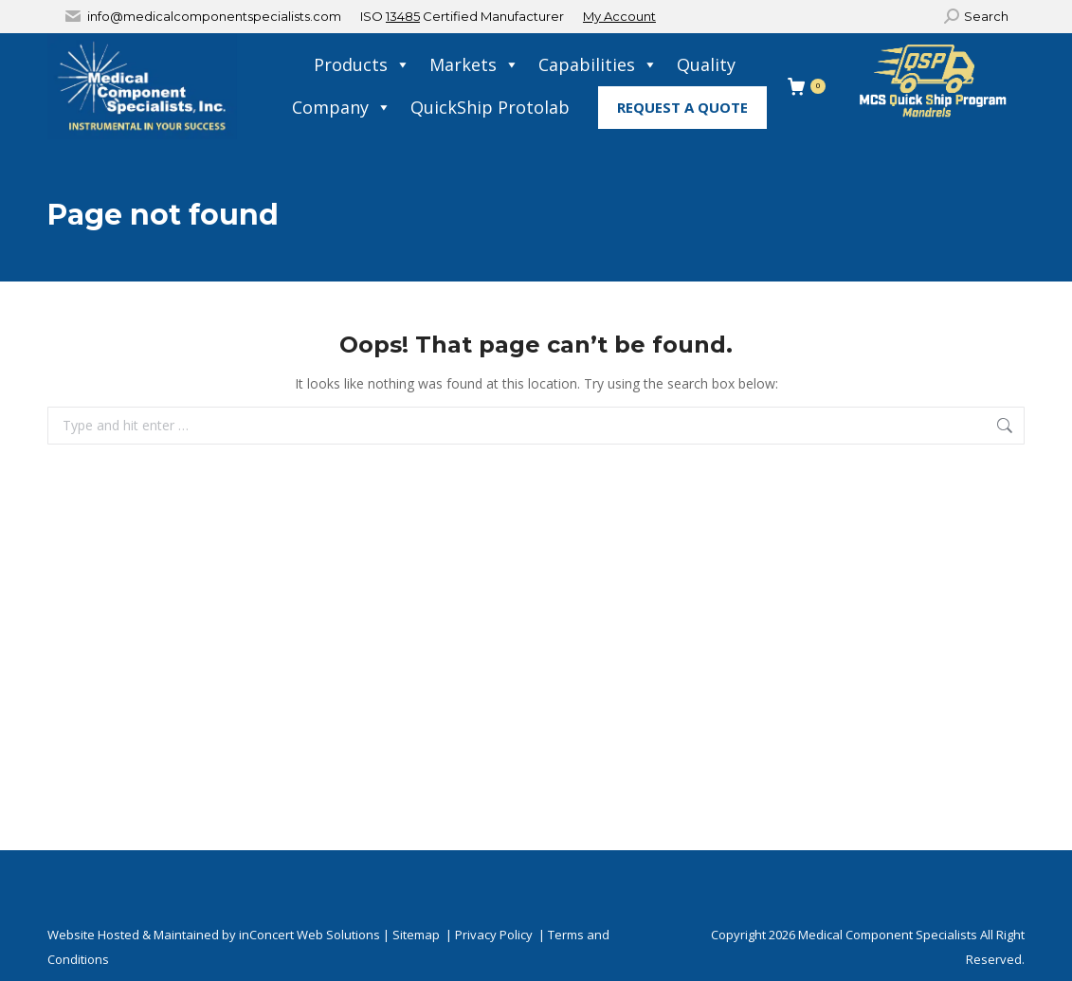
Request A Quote (682, 107)
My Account (619, 16)
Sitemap (416, 934)
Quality (706, 64)
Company (341, 107)
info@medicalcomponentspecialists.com (214, 16)
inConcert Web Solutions (309, 934)
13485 (403, 16)
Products (362, 65)
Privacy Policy (494, 934)
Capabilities (598, 65)
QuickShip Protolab (490, 107)
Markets (474, 65)
